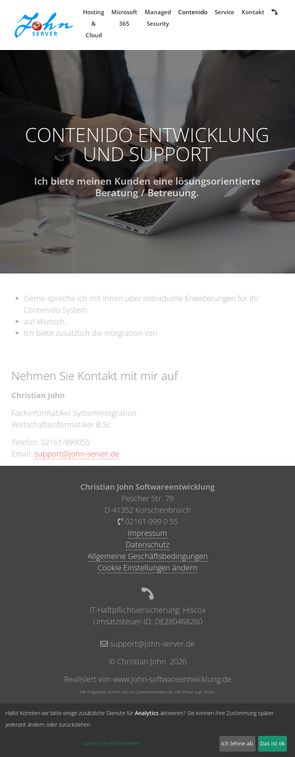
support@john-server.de (73, 454)
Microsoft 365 (124, 17)
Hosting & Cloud (93, 23)
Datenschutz (147, 544)
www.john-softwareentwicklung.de (172, 679)
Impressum (147, 533)
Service (224, 12)
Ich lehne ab (237, 743)
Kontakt (253, 12)
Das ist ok (272, 743)
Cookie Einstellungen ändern (147, 567)
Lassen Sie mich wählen (110, 743)
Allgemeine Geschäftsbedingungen (148, 556)
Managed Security (158, 17)
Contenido (192, 12)
